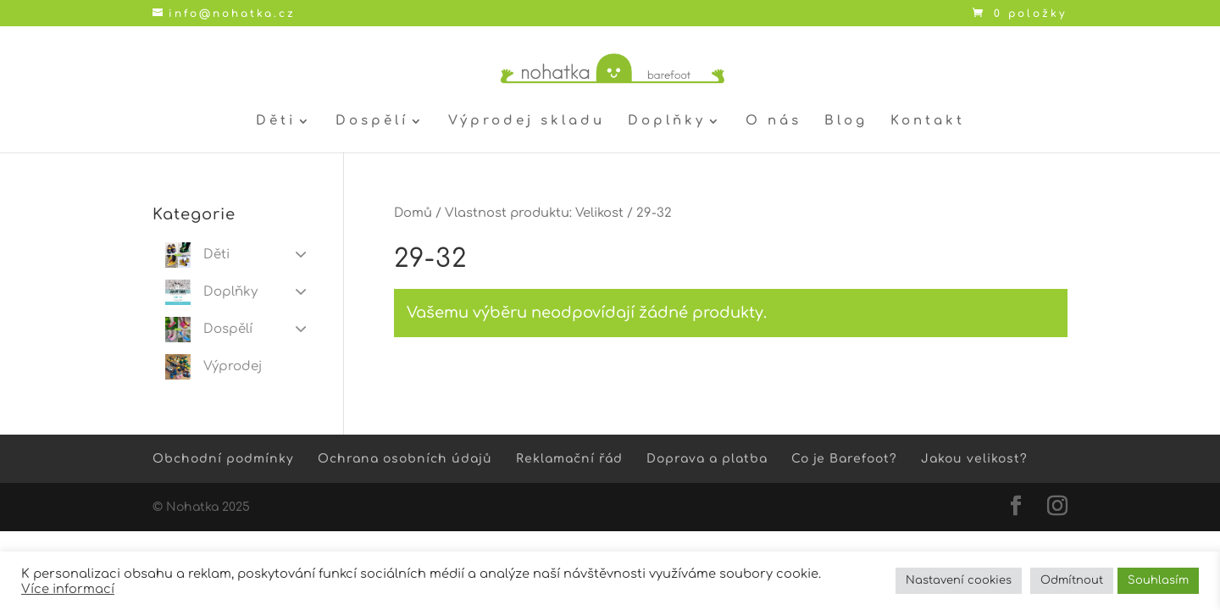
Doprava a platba (707, 458)
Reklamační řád (569, 458)
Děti (276, 121)
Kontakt (927, 121)
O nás (773, 121)
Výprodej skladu (526, 121)
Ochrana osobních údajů (405, 458)
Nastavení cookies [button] (959, 580)
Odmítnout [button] (1071, 580)
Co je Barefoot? (844, 458)
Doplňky (667, 121)
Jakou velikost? (974, 458)
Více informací (67, 589)
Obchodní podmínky (223, 458)
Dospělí (372, 121)
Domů (413, 212)
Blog (846, 121)
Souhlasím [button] (1158, 580)
